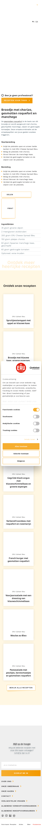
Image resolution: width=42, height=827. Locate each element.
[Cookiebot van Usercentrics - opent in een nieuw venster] (29, 368)
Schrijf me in (21, 773)
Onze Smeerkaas (10, 786)
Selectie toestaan (21, 454)
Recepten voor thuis (16, 100)
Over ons (6, 781)
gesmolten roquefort (13, 121)
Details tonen (29, 439)
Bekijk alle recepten (21, 688)
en (37, 21)
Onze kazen (7, 791)
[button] (29, 822)
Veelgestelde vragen (13, 801)
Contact (6, 796)
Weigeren (21, 461)
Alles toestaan (21, 446)
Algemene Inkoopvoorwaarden (18, 811)
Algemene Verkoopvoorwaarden (19, 806)
